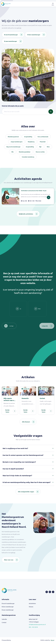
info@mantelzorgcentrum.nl (37, 624)
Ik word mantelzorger (8, 603)
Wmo (48, 146)
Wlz (12, 152)
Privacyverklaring (6, 640)
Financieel (42, 141)
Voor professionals (43, 136)
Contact (4, 622)
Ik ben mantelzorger (8, 606)
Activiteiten (32, 603)
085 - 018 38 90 (33, 627)
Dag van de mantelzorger (13, 146)
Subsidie (4, 619)
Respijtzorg (31, 141)
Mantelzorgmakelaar (24, 152)
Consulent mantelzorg (28, 157)
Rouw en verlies (40, 152)
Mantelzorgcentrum (13, 136)
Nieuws (31, 606)
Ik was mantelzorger (8, 610)
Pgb (40, 146)
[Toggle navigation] (53, 4)
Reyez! (52, 640)
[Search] (28, 111)
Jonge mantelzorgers (16, 141)
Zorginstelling (28, 136)
